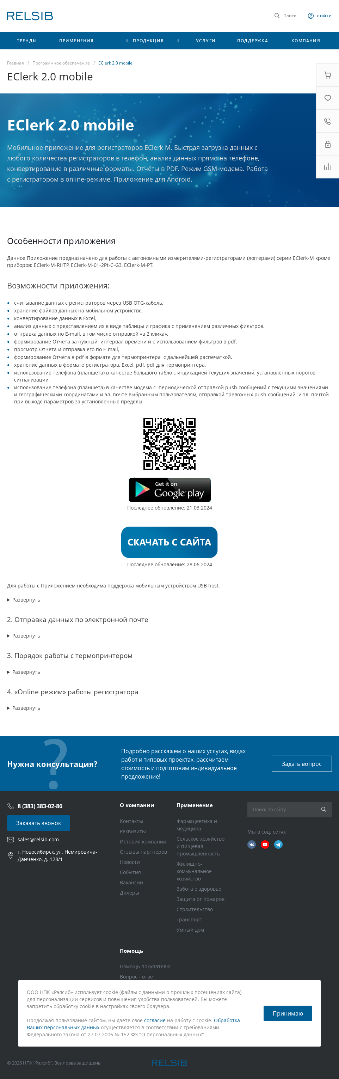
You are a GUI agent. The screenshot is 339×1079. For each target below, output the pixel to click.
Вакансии (131, 882)
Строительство (195, 909)
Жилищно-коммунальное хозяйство (194, 871)
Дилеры (129, 892)
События (130, 872)
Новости (130, 862)
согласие (155, 1020)
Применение (195, 805)
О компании (137, 805)
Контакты (131, 821)
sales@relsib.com (38, 839)
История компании (143, 841)
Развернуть (26, 599)
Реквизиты (133, 831)
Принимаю (288, 1013)
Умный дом (190, 929)
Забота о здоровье (199, 888)
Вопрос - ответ (137, 976)
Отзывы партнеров (143, 851)
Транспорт (189, 919)
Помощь (131, 950)
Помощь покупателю (145, 966)
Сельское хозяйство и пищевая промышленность (200, 846)
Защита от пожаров (200, 899)
